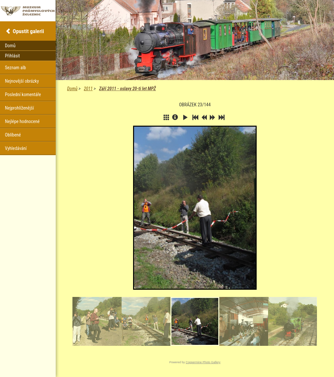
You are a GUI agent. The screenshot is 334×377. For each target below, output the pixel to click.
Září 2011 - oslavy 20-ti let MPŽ (127, 88)
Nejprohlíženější (19, 108)
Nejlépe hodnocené (22, 121)
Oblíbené (13, 134)
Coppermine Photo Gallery (203, 362)
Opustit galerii (28, 31)
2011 (88, 88)
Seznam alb (15, 67)
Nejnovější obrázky (22, 81)
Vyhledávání (16, 148)
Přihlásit (12, 55)
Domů (72, 88)
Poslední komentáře (23, 94)
